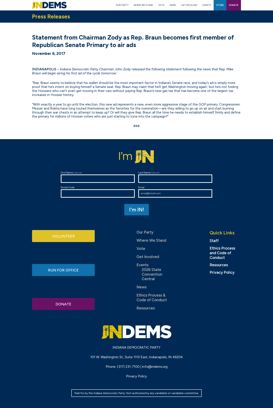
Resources (145, 308)
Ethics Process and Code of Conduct (222, 253)
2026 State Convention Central (152, 274)
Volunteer (63, 236)
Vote (140, 248)
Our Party (144, 232)
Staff (214, 241)
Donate (63, 303)
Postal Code (98, 192)
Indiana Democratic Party (49, 5)
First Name (98, 177)
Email (175, 192)
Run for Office (63, 269)
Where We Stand (151, 240)
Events (142, 265)
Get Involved (147, 256)
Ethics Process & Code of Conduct (151, 297)
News (141, 287)
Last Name (175, 177)
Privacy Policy (222, 272)
